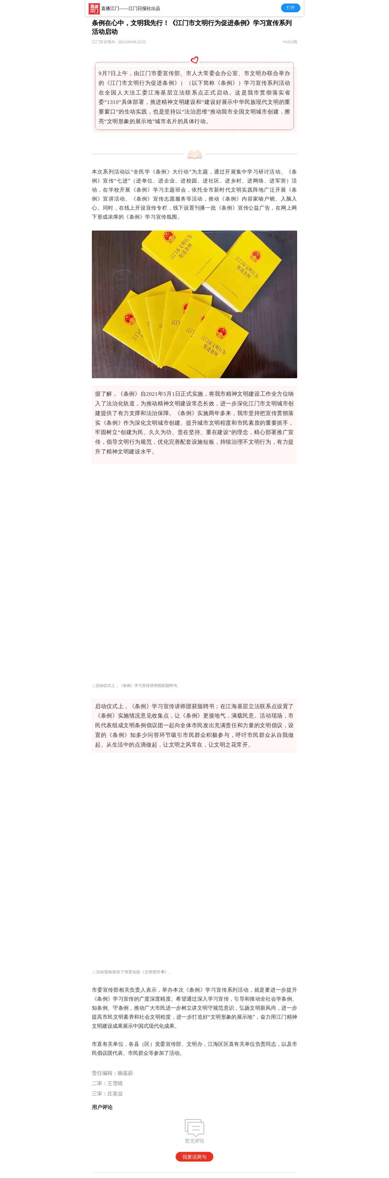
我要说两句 (194, 1157)
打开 (291, 7)
